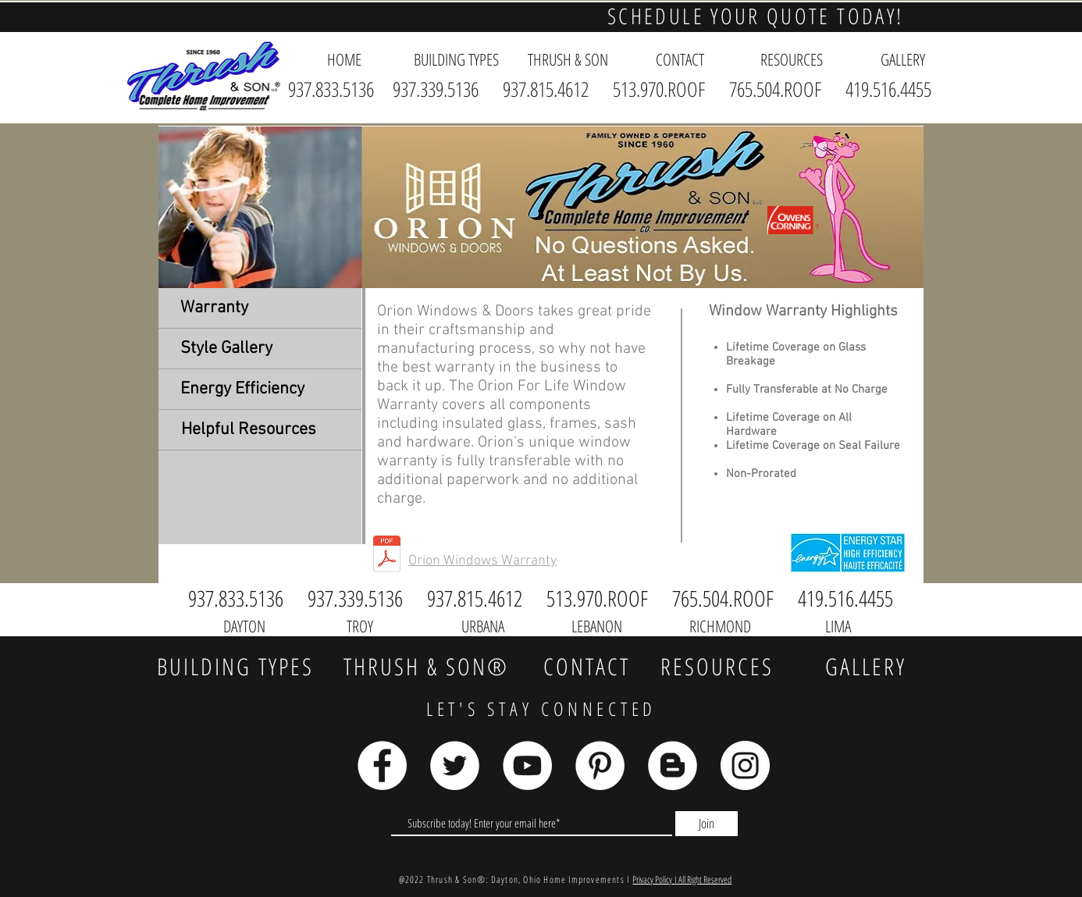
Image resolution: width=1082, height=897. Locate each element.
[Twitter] (454, 765)
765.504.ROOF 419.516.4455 (830, 89)
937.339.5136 (440, 89)
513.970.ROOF (659, 89)
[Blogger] (672, 765)
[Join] (706, 823)
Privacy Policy (653, 879)
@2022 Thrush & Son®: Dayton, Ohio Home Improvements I (516, 879)
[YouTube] (527, 765)
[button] (456, 59)
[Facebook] (382, 765)
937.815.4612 (546, 89)
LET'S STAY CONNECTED (541, 708)
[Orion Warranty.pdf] (386, 556)
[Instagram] (745, 765)
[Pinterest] (600, 765)
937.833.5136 (331, 89)
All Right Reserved (704, 879)
